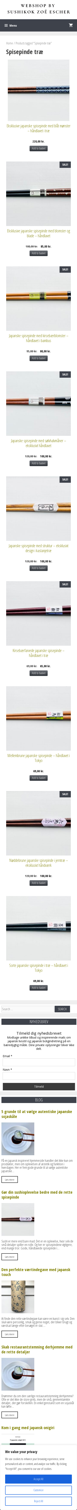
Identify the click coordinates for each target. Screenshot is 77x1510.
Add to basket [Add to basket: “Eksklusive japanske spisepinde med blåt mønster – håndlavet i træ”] (38, 148)
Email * (7, 1056)
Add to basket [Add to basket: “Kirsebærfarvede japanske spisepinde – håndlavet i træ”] (38, 673)
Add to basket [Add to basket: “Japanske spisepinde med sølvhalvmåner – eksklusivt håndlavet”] (38, 463)
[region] (38, 1477)
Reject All (38, 1501)
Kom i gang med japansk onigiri (27, 1427)
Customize (38, 1490)
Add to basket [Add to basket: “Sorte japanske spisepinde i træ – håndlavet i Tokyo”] (38, 988)
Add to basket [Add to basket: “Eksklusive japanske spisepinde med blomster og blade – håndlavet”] (38, 253)
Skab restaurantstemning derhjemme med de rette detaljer (36, 1349)
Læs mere (9, 1179)
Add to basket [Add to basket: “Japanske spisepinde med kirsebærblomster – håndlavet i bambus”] (38, 358)
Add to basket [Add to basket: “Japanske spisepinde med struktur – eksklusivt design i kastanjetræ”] (38, 568)
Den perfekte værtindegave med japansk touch (35, 1272)
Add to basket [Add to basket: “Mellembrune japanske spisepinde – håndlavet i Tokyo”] (38, 778)
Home (9, 43)
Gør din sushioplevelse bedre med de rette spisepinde (36, 1194)
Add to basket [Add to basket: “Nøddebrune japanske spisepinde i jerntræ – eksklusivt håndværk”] (38, 883)
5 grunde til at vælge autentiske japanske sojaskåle (36, 1114)
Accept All (38, 1479)
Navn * (7, 1069)
